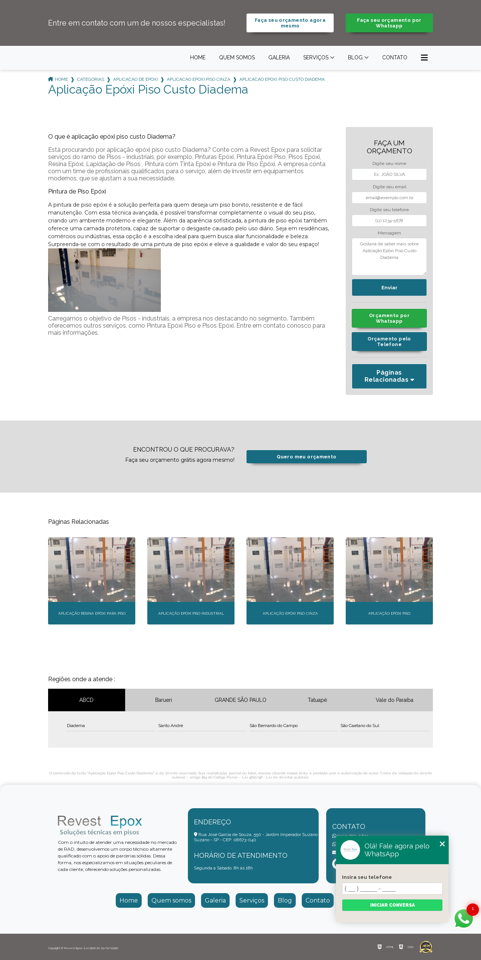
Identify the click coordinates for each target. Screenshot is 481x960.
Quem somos (237, 57)
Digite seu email (389, 186)
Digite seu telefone (389, 209)
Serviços (315, 57)
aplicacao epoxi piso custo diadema (282, 79)
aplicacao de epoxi (135, 79)
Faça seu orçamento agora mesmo (290, 23)
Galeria (279, 57)
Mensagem (389, 233)
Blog (355, 57)
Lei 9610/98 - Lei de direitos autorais (275, 777)
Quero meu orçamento (306, 457)
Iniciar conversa (392, 905)
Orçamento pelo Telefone (389, 341)
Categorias (90, 79)
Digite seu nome (389, 163)
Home (198, 57)
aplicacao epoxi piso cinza (198, 79)
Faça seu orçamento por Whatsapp (389, 23)
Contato (394, 57)
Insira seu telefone (367, 877)
